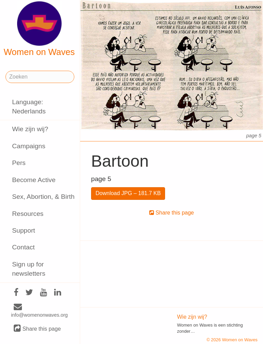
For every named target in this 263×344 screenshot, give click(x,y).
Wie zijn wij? (30, 129)
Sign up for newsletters (28, 269)
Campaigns (28, 146)
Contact (23, 247)
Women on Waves (39, 29)
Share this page (37, 328)
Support (23, 230)
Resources (27, 213)
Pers (18, 162)
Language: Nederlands (29, 106)
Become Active (33, 179)
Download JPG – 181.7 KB (128, 193)
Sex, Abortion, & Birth (43, 196)
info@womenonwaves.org (39, 311)
